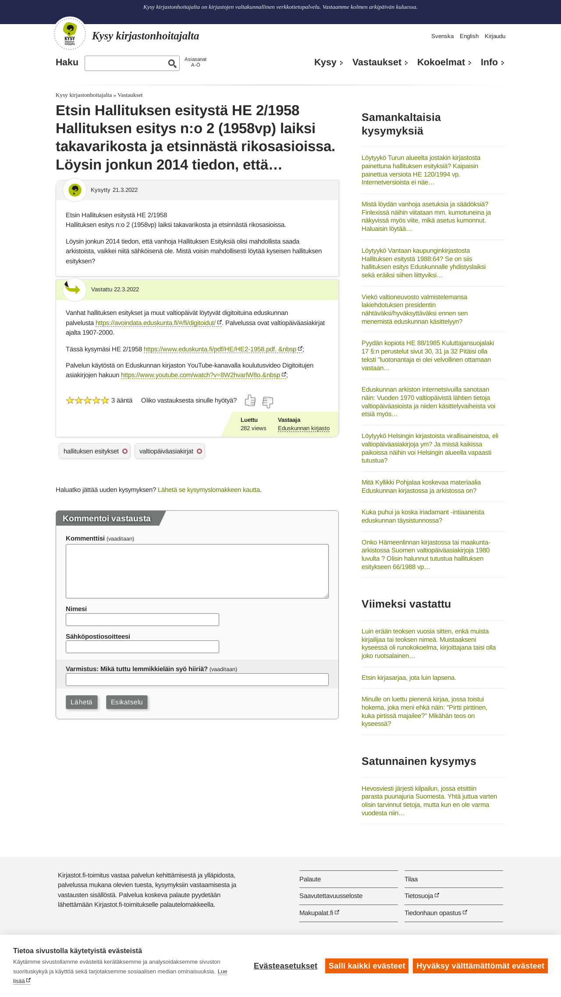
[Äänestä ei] (267, 402)
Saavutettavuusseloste (330, 895)
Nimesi (76, 608)
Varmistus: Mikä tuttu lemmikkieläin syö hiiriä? (137, 668)
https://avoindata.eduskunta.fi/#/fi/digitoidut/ (156, 322)
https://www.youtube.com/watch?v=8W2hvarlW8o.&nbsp (200, 374)
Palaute (310, 879)
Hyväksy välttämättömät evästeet (480, 966)
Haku (67, 62)
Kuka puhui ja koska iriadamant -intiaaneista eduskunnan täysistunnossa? (423, 516)
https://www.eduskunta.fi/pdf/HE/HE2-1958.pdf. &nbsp (220, 349)
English (469, 36)
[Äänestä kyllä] (250, 400)
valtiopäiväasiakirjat (166, 451)
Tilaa (411, 879)
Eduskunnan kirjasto (304, 428)
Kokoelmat (441, 62)
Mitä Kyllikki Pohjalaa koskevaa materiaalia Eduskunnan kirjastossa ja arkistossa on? (421, 486)
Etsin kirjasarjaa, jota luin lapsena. (409, 677)
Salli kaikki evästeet (367, 966)
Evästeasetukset (285, 966)
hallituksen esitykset (91, 451)
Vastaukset (376, 62)
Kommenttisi (85, 538)
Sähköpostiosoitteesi (98, 636)
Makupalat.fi (316, 912)
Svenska (442, 36)
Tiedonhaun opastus (433, 912)
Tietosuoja (419, 895)
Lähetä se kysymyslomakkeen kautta (209, 489)
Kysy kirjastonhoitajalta (84, 95)
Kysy (325, 62)
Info (489, 62)
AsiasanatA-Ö (195, 62)
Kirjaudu (495, 36)
